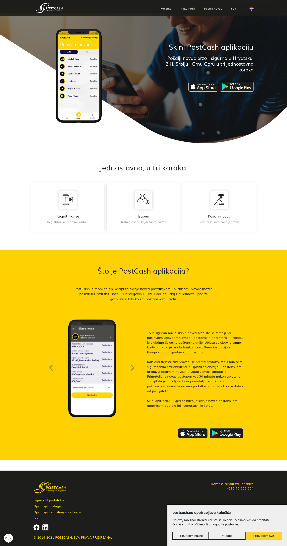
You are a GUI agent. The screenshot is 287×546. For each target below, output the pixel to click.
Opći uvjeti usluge (47, 505)
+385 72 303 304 (240, 488)
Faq (233, 8)
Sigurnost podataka (48, 500)
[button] (252, 8)
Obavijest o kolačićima (188, 524)
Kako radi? (188, 8)
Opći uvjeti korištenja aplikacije (57, 511)
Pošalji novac (213, 8)
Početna (166, 8)
